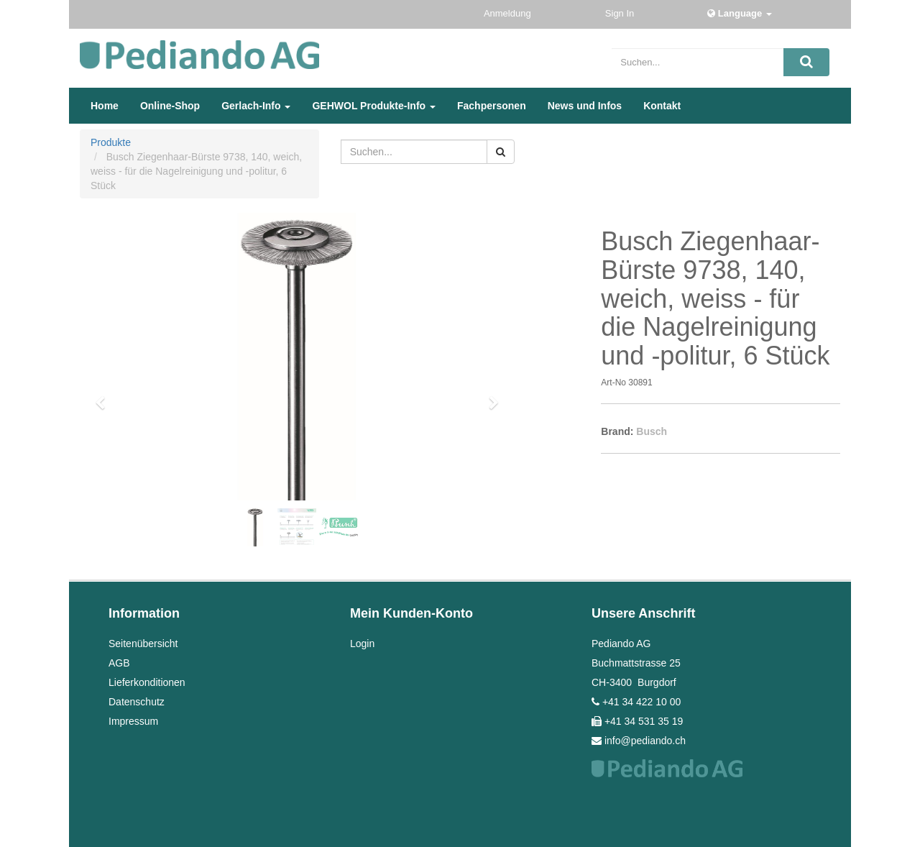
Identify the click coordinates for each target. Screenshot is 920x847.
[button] (105, 396)
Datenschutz (137, 702)
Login (362, 643)
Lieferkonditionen (147, 682)
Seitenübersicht (143, 643)
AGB (119, 663)
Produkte (111, 142)
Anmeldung (508, 13)
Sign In (621, 13)
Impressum (133, 721)
